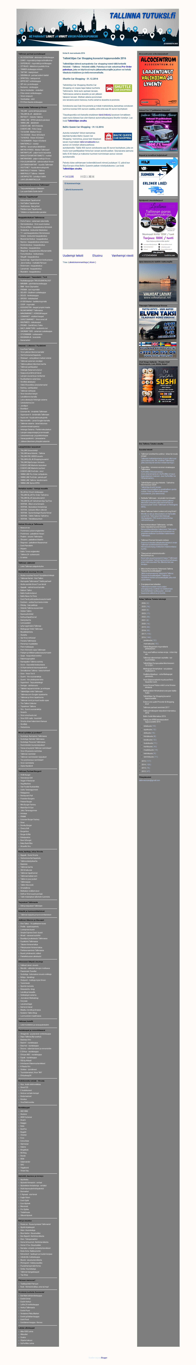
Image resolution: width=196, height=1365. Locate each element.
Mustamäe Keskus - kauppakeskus (34, 239)
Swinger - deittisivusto (29, 686)
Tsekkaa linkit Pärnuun (29, 1284)
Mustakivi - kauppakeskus (30, 272)
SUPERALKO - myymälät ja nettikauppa (35, 63)
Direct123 (24, 1087)
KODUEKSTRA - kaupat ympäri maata (35, 307)
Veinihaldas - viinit (27, 99)
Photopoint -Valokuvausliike (31, 1263)
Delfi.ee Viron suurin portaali (31, 894)
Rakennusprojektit (27, 659)
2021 (144, 620)
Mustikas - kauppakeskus (30, 248)
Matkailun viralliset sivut (29, 891)
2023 (144, 613)
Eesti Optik (24, 1200)
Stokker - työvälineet (28, 1069)
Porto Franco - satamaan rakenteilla (34, 221)
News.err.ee (25, 528)
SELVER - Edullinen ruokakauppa (33, 293)
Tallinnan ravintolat (28, 754)
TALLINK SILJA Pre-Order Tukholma (34, 495)
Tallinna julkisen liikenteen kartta (33, 364)
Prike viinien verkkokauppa (30, 93)
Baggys (23, 1123)
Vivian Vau (24, 1171)
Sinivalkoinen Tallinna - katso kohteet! (35, 671)
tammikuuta (149, 757)
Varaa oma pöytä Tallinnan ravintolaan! (35, 748)
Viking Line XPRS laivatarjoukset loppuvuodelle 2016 (155, 721)
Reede (23, 1156)
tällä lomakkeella (88, 142)
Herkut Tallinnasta (27, 1308)
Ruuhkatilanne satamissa (30, 379)
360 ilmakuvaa (26, 870)
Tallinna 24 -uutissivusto (30, 555)
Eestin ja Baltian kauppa (29, 1317)
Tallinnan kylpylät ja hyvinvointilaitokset (35, 915)
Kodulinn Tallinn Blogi (28, 1013)
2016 (144, 637)
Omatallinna (25, 888)
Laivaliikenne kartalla (28, 397)
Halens (23, 1147)
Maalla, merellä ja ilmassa (30, 1010)
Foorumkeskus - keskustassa (31, 254)
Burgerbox (24, 831)
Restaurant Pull (26, 796)
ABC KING (24, 1111)
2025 (144, 607)
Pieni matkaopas (27, 647)
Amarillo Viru (25, 846)
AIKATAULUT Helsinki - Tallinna (32, 171)
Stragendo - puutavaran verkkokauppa (35, 1034)
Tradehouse (25, 1212)
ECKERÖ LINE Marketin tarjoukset (33, 465)
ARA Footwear (26, 1117)
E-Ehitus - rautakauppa (29, 1052)
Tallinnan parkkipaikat (29, 367)
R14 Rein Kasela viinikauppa (31, 102)
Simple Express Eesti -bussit (31, 933)
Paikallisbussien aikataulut (30, 956)
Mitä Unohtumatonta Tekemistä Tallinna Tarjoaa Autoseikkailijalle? (157, 570)
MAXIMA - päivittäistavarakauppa (33, 284)
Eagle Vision (25, 1197)
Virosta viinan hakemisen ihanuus (33, 721)
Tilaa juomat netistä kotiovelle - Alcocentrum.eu (153, 554)
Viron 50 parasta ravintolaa (31, 751)
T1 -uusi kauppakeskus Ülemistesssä (35, 233)
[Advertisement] (157, 424)
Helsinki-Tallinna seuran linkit (31, 608)
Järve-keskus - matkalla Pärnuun (33, 263)
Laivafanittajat (26, 1004)
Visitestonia (25, 727)
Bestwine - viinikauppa (29, 87)
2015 (144, 761)
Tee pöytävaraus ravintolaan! (31, 760)
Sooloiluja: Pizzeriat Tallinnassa (32, 742)
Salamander (25, 1162)
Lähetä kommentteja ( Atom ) (82, 262)
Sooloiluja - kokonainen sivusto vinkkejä (35, 974)
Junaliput (24, 406)
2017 (144, 634)
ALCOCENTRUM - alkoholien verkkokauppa (37, 57)
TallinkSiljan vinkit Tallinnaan (31, 692)
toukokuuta (148, 743)
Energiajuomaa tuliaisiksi (151, 584)
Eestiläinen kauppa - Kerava (31, 1322)
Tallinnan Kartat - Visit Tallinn (31, 578)
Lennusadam (25, 623)
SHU (22, 1165)
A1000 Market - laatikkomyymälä (33, 302)
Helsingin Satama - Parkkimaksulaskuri (35, 430)
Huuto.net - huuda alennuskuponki (33, 418)
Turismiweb (25, 983)
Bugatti (23, 1132)
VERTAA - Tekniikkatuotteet (31, 519)
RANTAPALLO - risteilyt (29, 144)
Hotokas (23, 813)
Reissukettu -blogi (27, 989)
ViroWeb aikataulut (27, 382)
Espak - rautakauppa (28, 1058)
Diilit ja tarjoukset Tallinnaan (31, 906)
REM (22, 1159)
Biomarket (24, 1191)
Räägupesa (25, 793)
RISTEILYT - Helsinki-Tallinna (31, 117)
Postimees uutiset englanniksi (32, 531)
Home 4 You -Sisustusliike (30, 1245)
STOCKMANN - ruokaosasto (31, 334)
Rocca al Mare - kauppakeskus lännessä (36, 227)
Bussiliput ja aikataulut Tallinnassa (33, 938)
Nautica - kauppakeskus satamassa (34, 242)
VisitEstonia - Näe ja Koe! (30, 206)
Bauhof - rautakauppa (29, 1043)
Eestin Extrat (25, 1299)
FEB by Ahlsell (25, 1061)
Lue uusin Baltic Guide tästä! (31, 191)
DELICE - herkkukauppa (29, 296)
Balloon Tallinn (26, 590)
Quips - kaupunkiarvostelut (31, 656)
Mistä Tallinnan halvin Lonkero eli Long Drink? (158, 511)
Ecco (22, 1138)
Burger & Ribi (25, 834)
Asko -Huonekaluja (27, 1230)
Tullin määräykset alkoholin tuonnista (35, 897)
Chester (23, 1135)
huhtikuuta (148, 747)
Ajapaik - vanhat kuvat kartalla (32, 587)
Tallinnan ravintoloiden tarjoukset (33, 757)
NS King (23, 1153)
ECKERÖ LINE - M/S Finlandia (31, 126)
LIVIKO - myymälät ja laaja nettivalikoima (36, 60)
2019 (144, 627)
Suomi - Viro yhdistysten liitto (31, 680)
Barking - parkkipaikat (29, 388)
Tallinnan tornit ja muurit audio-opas (34, 700)
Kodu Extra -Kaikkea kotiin (30, 1251)
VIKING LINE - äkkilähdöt (29, 123)
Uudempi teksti (73, 255)
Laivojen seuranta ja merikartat (32, 376)
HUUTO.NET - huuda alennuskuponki (34, 168)
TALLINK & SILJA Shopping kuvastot (34, 459)
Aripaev (23, 549)
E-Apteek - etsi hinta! (28, 1194)
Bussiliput (24, 409)
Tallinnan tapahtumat (29, 873)
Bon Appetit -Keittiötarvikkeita (32, 1236)
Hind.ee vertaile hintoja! (29, 1093)
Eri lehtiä (23, 558)
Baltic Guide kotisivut (28, 593)
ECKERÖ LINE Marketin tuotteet (32, 468)
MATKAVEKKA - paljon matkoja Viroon (35, 159)
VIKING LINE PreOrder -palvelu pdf (33, 477)
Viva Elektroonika (27, 1102)
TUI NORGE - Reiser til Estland (32, 138)
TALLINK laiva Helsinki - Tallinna (32, 453)
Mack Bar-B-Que (27, 808)
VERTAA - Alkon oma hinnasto (32, 504)
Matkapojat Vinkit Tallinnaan (31, 629)
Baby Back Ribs (26, 843)
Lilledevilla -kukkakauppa (30, 1257)
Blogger (104, 1358)
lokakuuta (148, 726)
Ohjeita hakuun (26, 1340)
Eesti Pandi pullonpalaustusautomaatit (35, 599)
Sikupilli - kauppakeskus (29, 257)
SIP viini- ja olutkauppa (29, 84)
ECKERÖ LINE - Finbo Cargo (31, 129)
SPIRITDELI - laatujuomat (30, 78)
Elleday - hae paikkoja (28, 605)
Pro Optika (24, 1209)
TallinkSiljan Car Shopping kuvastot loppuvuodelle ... (157, 697)
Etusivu (97, 255)
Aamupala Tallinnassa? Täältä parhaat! (35, 581)
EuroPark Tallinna (27, 349)
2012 (144, 771)
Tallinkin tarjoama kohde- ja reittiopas (35, 689)
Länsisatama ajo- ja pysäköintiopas (34, 436)
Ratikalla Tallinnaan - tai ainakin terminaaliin (158, 498)
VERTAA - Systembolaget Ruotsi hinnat (35, 513)
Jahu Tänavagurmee (28, 810)
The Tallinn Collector (28, 703)
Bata (22, 1126)
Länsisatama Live (27, 403)
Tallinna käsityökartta (28, 861)
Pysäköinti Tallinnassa (29, 941)
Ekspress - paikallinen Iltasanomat (33, 543)
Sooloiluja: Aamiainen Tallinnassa (33, 736)
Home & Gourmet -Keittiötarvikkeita (34, 1242)
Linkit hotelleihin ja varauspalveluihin (34, 1025)
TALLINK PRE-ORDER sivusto (31, 456)
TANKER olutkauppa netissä (31, 69)
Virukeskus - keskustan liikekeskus (34, 230)
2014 (144, 765)
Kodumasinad (25, 1096)
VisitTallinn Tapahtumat (29, 203)
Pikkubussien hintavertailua (31, 947)
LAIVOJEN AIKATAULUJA (30, 180)
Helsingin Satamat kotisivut (31, 370)
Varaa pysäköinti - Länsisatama (32, 438)
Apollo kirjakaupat (27, 1227)
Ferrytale (24, 1001)
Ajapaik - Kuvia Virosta (29, 855)
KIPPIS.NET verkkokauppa (30, 81)
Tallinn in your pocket (28, 879)
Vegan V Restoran (27, 781)
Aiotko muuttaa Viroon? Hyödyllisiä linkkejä (37, 575)
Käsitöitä (23, 864)
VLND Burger (25, 775)
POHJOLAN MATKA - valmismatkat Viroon (37, 162)
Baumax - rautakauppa (29, 1046)
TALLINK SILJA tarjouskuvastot (32, 498)
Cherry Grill (24, 828)
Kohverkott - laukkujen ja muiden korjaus (36, 1254)
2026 (144, 603)
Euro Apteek (25, 1203)
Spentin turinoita (27, 986)
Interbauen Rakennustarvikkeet (32, 1063)
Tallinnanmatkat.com (28, 876)
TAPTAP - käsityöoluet (29, 72)
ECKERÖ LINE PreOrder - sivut (32, 471)
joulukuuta (148, 640)
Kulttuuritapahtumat (28, 617)
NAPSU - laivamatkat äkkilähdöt (33, 147)
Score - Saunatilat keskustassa (32, 665)
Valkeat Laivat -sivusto (29, 965)
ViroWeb (23, 724)
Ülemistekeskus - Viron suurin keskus (35, 224)
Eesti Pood (24, 1319)
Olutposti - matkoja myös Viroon (33, 980)
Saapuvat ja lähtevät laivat (30, 373)
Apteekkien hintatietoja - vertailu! (33, 1186)
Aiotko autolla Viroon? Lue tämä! (33, 584)
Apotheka (24, 1180)
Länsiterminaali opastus (29, 427)
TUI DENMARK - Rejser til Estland (33, 141)
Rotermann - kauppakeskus (31, 266)
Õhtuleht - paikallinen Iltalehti (31, 540)
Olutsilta (23, 635)
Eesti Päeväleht (26, 546)
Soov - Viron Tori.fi (27, 674)
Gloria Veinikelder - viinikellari (31, 90)
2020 (144, 624)
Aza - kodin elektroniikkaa (30, 1084)
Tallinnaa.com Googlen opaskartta (33, 695)
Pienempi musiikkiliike (29, 644)
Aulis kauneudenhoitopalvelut (32, 1189)
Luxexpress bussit (27, 930)
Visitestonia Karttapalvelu (30, 858)
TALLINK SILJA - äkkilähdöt (31, 114)
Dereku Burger (26, 825)
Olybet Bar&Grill (26, 766)
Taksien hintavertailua (29, 944)
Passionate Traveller (28, 971)
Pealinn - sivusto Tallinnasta (31, 537)
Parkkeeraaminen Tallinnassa (32, 950)
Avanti (23, 1120)
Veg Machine (25, 784)
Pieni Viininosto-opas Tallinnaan (33, 650)
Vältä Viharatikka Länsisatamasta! (33, 385)
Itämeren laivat (26, 1007)
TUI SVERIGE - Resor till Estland (32, 135)
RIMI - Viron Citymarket (29, 287)
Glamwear (24, 1144)
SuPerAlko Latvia (27, 1343)
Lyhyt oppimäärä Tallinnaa (30, 626)
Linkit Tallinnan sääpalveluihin (32, 566)
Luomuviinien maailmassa (30, 1016)
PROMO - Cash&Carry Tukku (31, 325)
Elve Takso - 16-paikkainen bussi (33, 924)
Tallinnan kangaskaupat (29, 1272)
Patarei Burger (26, 802)
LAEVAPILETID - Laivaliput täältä (33, 177)
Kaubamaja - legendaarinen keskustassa (36, 260)
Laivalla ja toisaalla (27, 992)
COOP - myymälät (27, 305)
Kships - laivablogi (27, 977)
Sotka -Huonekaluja (28, 1269)
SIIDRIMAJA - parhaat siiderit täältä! (34, 75)
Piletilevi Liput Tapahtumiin (31, 209)
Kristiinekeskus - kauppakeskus (32, 245)
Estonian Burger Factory (29, 819)
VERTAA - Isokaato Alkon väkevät (33, 510)
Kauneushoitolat (26, 614)
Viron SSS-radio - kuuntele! (31, 718)
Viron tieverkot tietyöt (29, 394)
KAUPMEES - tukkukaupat (30, 322)
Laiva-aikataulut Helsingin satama (33, 400)
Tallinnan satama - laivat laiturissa (33, 424)
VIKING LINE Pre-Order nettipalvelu (33, 474)
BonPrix (23, 1129)
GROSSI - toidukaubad (29, 299)
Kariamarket (25, 340)
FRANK (23, 816)
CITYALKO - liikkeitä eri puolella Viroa (34, 66)
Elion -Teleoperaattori (29, 1239)
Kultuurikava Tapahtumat (30, 200)
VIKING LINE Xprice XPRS (30, 483)
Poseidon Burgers (27, 799)
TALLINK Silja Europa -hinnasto (32, 462)
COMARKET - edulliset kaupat (32, 316)
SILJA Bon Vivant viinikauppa (31, 492)
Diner (22, 823)
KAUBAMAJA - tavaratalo (30, 337)
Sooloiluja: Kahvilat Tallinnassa (32, 739)
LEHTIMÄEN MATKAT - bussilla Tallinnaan (36, 165)
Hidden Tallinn (26, 611)
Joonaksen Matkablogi (29, 998)
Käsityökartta (25, 620)
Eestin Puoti (25, 1311)
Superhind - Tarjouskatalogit (31, 682)
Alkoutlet (24, 1334)
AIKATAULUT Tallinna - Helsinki (32, 174)
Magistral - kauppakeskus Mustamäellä (35, 251)
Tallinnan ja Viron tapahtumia (32, 697)
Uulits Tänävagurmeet (29, 790)
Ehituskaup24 (25, 1075)
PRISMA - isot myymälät (30, 290)
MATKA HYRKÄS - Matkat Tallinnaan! (35, 150)
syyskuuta (148, 730)
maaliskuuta (149, 750)
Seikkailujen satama (28, 995)
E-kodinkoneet (26, 1090)
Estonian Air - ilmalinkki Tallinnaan (33, 412)
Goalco (23, 1337)
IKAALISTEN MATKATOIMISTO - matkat (36, 156)
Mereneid (24, 1206)
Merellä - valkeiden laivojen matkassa (35, 968)
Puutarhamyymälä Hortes (30, 1266)
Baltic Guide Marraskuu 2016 (154, 716)
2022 (144, 617)
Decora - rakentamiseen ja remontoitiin (35, 1049)
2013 (144, 768)
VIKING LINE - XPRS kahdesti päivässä (35, 120)
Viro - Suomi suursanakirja (30, 709)
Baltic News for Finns (28, 596)
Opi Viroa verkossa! (28, 638)
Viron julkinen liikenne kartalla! (32, 352)
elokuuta (147, 733)
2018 (144, 630)
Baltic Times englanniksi (30, 552)
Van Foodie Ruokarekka (29, 787)
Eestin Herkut (25, 1302)
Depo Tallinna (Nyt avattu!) (30, 1037)
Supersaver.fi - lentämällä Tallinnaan (34, 415)
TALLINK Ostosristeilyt (29, 450)
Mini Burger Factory (28, 805)
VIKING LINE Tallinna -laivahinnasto (33, 480)
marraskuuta (149, 644)
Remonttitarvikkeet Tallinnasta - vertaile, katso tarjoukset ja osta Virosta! (157, 526)
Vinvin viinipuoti (26, 96)
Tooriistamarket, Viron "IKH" (31, 1072)
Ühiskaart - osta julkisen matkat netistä (35, 358)
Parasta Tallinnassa (28, 641)
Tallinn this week (27, 885)
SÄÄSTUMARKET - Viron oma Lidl (33, 319)
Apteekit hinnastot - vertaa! (31, 1183)
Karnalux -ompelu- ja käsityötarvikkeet (35, 1248)
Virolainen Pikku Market (29, 1314)
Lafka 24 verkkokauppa (29, 1305)
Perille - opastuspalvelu (29, 927)
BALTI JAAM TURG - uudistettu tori (34, 328)
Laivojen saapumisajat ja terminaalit (34, 433)
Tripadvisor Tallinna (28, 706)
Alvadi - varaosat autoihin (30, 935)
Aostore (23, 1114)
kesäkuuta (148, 740)
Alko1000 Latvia (26, 1331)
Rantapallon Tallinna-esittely (31, 662)
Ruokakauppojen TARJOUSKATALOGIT (35, 281)
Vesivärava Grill (26, 778)
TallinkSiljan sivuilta (77, 120)
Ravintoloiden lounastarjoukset (32, 745)
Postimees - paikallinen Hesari (32, 534)
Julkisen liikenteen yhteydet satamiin (35, 441)
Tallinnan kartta (26, 867)
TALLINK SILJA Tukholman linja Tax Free (36, 501)
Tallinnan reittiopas (28, 391)
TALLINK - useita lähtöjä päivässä (33, 111)
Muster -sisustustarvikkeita (31, 1260)
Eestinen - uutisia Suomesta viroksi (34, 602)
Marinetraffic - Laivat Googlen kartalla (35, 421)
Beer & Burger (26, 840)
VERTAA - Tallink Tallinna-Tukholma (34, 516)
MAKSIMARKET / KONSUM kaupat (33, 313)
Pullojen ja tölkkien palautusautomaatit (35, 653)
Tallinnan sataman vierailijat (31, 361)
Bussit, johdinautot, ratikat (30, 953)
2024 (144, 610)
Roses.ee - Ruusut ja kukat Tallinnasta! (35, 1224)
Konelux (23, 1099)
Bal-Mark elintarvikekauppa (31, 1296)
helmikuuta (148, 753)
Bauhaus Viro (25, 1040)
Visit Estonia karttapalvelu (30, 355)
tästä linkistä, (105, 114)
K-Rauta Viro (25, 1066)
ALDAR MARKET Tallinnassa (31, 310)
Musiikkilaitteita (26, 632)
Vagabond (24, 1168)
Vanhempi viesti (122, 255)
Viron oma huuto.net (28, 715)
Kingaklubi (24, 1150)
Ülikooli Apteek (26, 1215)
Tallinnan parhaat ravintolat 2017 (156, 707)
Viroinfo (23, 712)
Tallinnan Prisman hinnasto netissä (155, 540)
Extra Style (24, 1141)
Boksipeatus (25, 837)
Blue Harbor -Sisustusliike (30, 1233)
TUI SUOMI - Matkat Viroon (30, 132)
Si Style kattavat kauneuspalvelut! (33, 668)
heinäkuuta (148, 736)
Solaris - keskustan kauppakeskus (33, 236)
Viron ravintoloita (27, 763)
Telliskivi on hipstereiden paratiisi (33, 212)
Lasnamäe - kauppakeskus (31, 269)
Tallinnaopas (25, 882)
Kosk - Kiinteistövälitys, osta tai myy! (34, 1287)
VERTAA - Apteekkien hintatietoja (33, 507)
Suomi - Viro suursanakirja (30, 677)
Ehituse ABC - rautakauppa (31, 1055)
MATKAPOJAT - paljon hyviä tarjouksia (35, 153)
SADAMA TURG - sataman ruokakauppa (36, 331)
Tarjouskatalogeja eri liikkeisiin (32, 188)
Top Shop (24, 1275)
